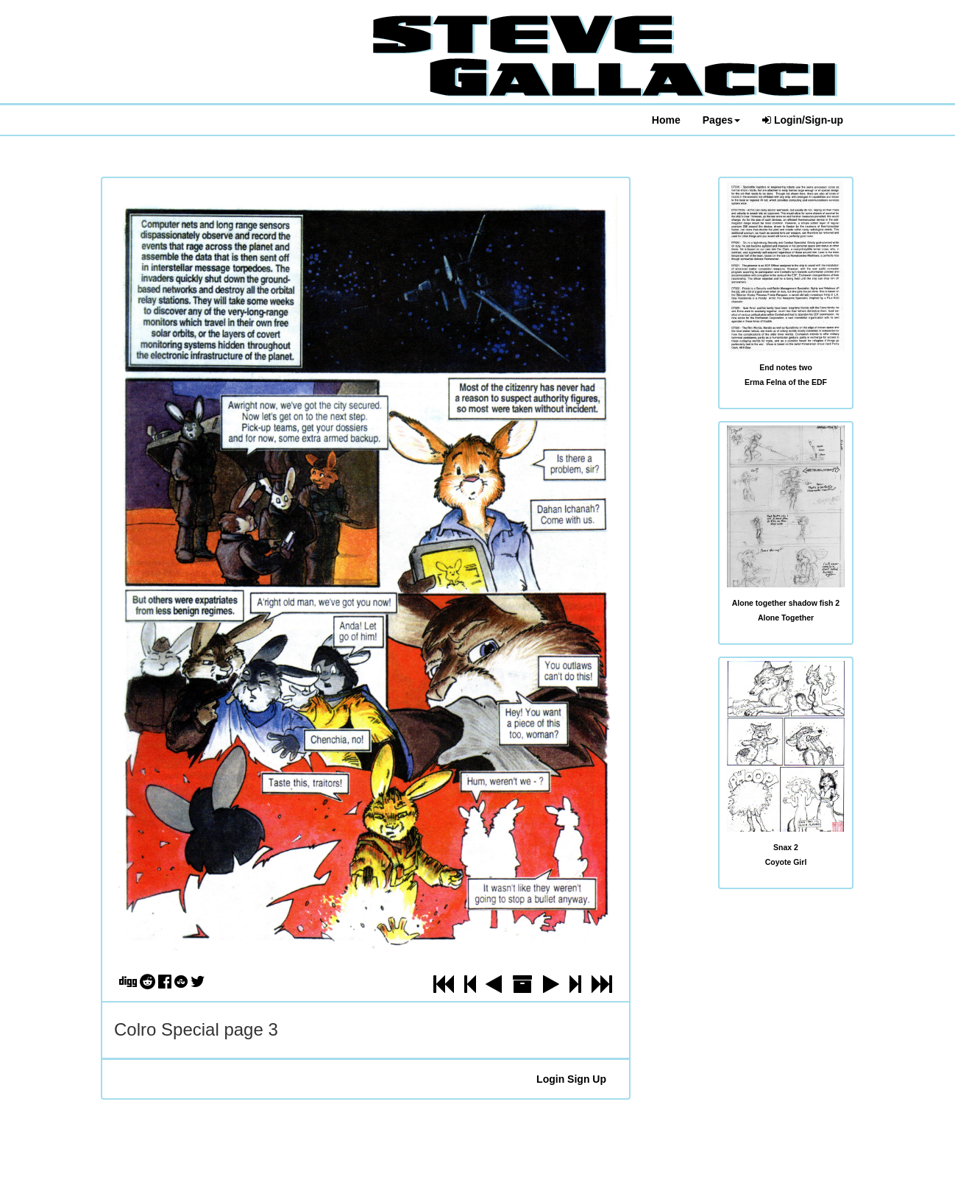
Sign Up (586, 1079)
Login (550, 1079)
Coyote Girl (786, 862)
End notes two (785, 367)
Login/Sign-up (802, 120)
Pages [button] (721, 120)
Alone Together (786, 617)
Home (666, 120)
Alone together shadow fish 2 (785, 602)
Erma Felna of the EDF (786, 382)
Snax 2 (785, 847)
